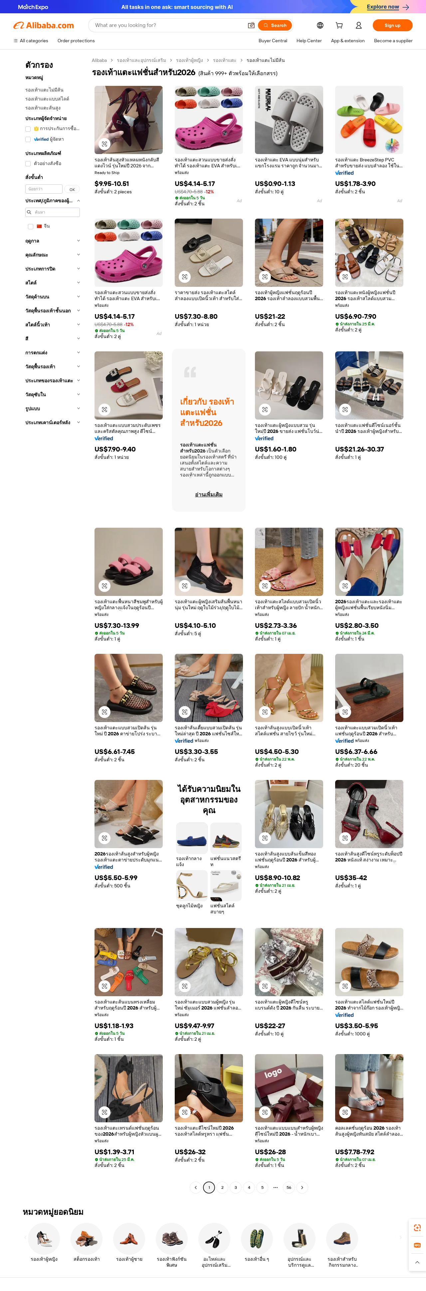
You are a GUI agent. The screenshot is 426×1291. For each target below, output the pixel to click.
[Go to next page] (302, 1188)
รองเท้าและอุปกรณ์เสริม (141, 60)
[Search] (275, 25)
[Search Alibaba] (168, 25)
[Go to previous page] (196, 1188)
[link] (417, 1227)
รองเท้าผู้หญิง (189, 60)
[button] (251, 25)
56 (289, 1187)
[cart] (340, 26)
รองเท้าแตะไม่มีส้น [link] (266, 60)
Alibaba (99, 60)
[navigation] (50, 624)
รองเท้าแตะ (225, 60)
